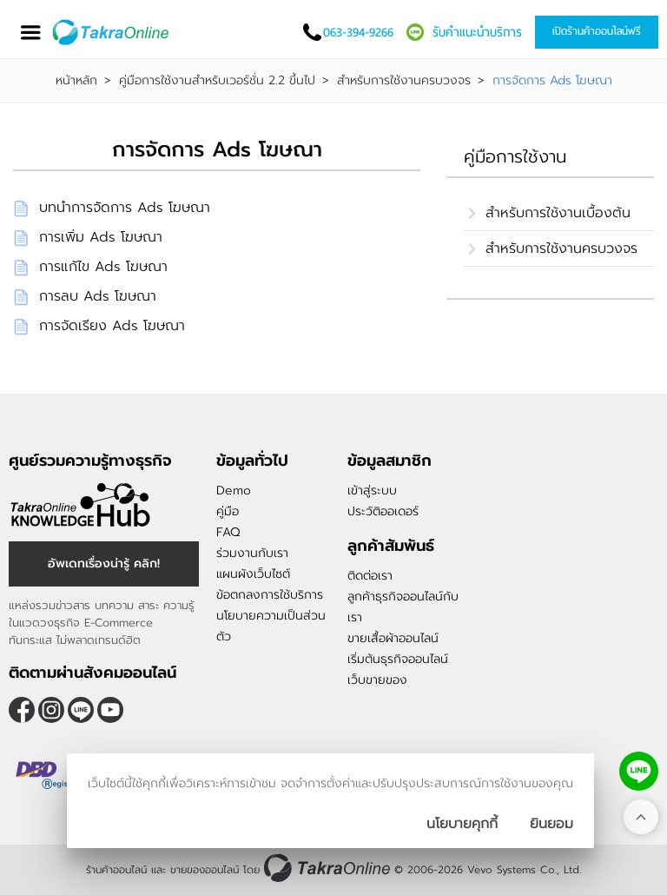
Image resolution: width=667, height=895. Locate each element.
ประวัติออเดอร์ (383, 511)
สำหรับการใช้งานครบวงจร (404, 81)
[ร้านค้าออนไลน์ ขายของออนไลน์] (327, 867)
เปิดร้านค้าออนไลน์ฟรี (596, 31)
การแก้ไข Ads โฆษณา (103, 266)
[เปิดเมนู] (30, 32)
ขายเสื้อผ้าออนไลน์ (393, 638)
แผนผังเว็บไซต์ (253, 574)
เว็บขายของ (377, 680)
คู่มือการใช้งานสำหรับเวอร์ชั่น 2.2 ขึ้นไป (217, 81)
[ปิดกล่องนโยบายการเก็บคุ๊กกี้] (551, 823)
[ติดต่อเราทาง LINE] (638, 771)
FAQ (228, 532)
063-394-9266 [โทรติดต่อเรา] (358, 32)
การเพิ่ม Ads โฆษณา (100, 237)
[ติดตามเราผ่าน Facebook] (22, 710)
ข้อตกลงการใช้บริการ (269, 595)
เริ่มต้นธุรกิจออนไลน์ (397, 659)
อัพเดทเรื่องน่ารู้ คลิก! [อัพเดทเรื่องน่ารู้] (104, 563)
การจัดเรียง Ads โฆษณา (112, 325)
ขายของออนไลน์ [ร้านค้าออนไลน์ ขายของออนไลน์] (204, 870)
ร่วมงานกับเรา (252, 553)
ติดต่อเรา (370, 576)
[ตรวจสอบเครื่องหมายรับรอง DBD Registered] (52, 775)
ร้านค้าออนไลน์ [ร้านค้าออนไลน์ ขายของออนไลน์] (116, 870)
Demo (233, 490)
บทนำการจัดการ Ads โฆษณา (124, 207)
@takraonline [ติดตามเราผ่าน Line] (81, 710)
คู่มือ (227, 511)
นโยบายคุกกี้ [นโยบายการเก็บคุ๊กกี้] (462, 823)
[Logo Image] (111, 32)
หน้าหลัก (76, 81)
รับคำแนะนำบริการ (477, 32)
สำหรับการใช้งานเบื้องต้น (558, 212)
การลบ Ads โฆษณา (97, 296)
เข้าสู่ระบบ (372, 490)
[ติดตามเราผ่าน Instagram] (51, 710)
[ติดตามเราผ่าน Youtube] (110, 710)
